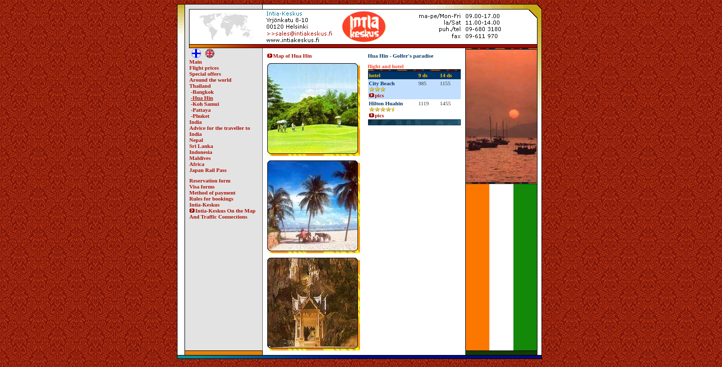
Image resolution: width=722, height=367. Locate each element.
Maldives (200, 158)
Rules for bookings (212, 199)
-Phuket (200, 116)
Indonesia (201, 152)
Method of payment (213, 193)
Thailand (200, 86)
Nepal (197, 140)
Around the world (211, 80)
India (196, 122)
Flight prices (204, 68)
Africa (197, 164)
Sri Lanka (201, 146)
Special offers (205, 74)
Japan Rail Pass (208, 170)
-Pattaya (201, 110)
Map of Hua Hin (289, 56)
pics (376, 95)
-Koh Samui (205, 104)
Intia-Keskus (205, 205)
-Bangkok (202, 92)
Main (196, 62)
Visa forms (202, 186)
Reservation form (210, 180)
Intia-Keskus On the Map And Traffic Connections (223, 214)
